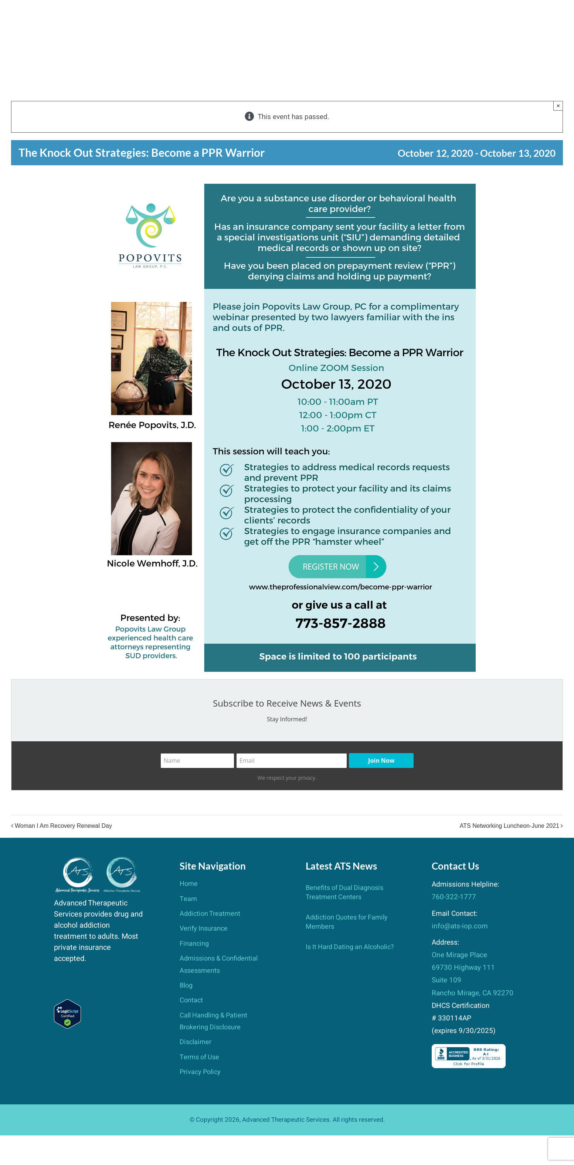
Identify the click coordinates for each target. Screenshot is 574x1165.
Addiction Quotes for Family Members (347, 921)
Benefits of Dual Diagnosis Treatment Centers (344, 892)
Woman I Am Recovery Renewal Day (63, 826)
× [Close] (558, 105)
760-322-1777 (454, 897)
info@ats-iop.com (460, 926)
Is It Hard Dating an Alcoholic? (350, 947)
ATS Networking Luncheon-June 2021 (509, 826)
